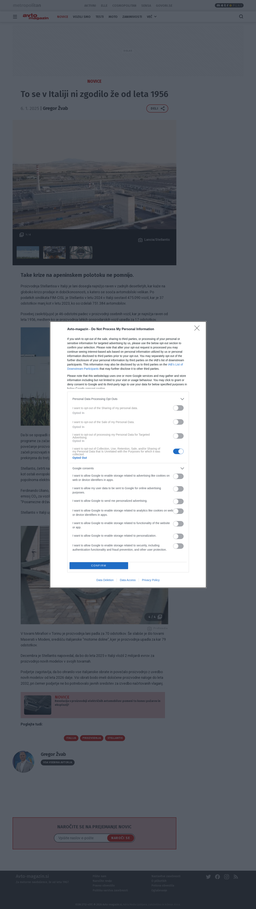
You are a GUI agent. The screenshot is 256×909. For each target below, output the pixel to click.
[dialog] (128, 454)
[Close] (198, 329)
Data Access (128, 580)
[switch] (178, 408)
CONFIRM (98, 565)
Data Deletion (105, 580)
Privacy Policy (151, 580)
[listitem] (128, 399)
